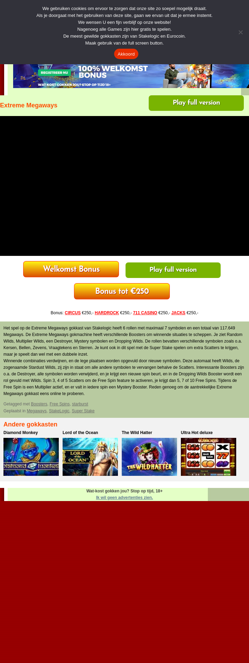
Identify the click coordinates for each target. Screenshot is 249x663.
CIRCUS (73, 312)
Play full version (196, 102)
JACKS (178, 312)
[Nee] (240, 32)
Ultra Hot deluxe (197, 432)
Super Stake (83, 411)
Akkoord (126, 54)
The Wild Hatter (137, 432)
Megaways (36, 411)
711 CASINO (145, 312)
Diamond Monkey (20, 432)
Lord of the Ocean (80, 432)
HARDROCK (107, 312)
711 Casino (122, 292)
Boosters (39, 404)
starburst (80, 404)
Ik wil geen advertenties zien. (124, 497)
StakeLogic (59, 411)
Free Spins (59, 404)
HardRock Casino (71, 270)
